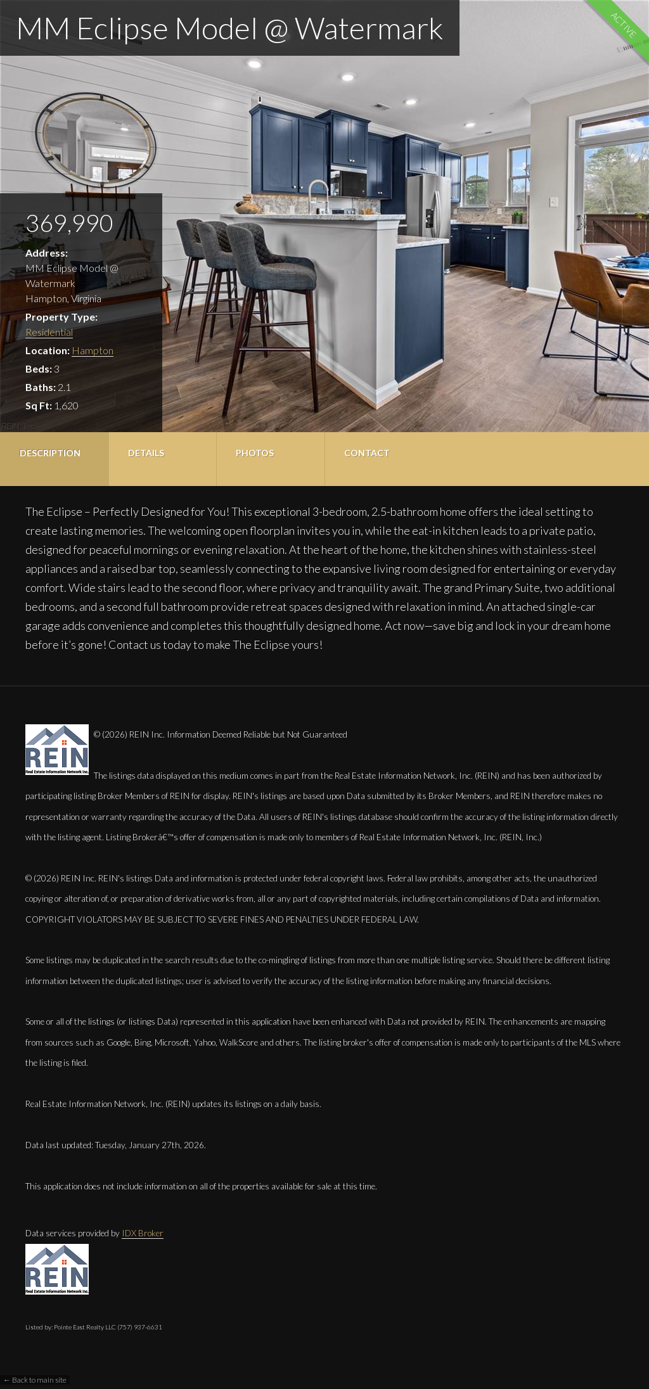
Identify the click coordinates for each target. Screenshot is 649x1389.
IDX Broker (143, 1233)
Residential (49, 332)
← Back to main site (35, 1380)
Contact (367, 452)
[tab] (54, 459)
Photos (255, 452)
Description (50, 452)
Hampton (92, 350)
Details (146, 452)
